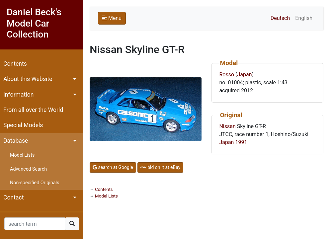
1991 (241, 142)
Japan (244, 74)
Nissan (227, 126)
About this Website (27, 79)
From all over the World (33, 110)
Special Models (23, 125)
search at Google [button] (113, 167)
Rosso (226, 74)
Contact (13, 197)
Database (15, 140)
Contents (15, 63)
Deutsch (280, 18)
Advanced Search (28, 169)
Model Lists (22, 155)
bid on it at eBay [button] (160, 167)
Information (18, 94)
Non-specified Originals (34, 183)
